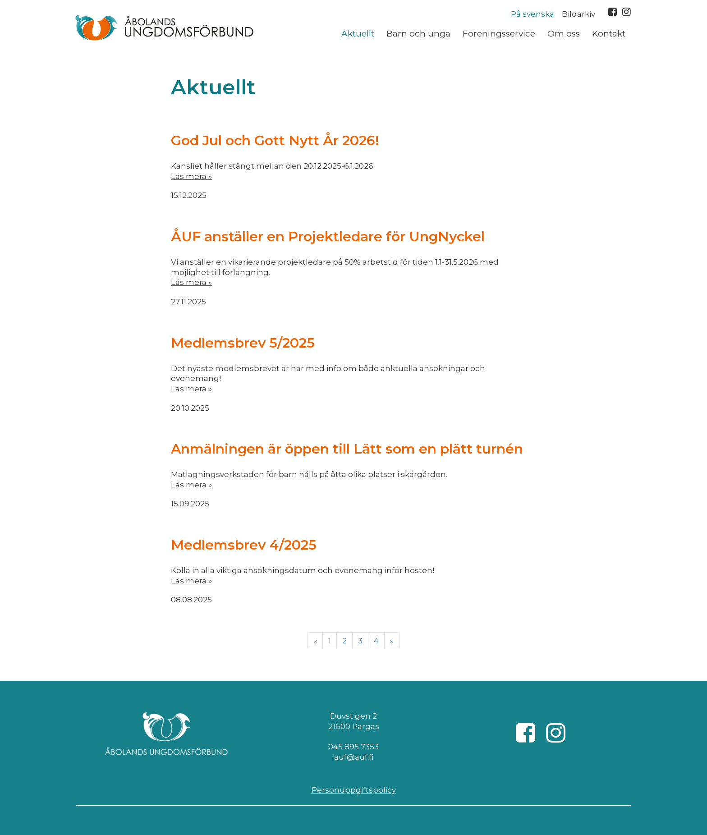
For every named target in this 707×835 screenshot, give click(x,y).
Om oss (563, 33)
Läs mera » (191, 176)
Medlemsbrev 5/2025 (243, 343)
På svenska (532, 13)
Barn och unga (418, 33)
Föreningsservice (499, 33)
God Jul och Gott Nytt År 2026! (275, 140)
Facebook (612, 12)
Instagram (626, 12)
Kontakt (608, 33)
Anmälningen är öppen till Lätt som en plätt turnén (347, 448)
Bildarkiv (578, 13)
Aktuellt (357, 33)
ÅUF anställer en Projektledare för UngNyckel (328, 236)
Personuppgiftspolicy (354, 789)
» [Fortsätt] (392, 640)
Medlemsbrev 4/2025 (244, 545)
